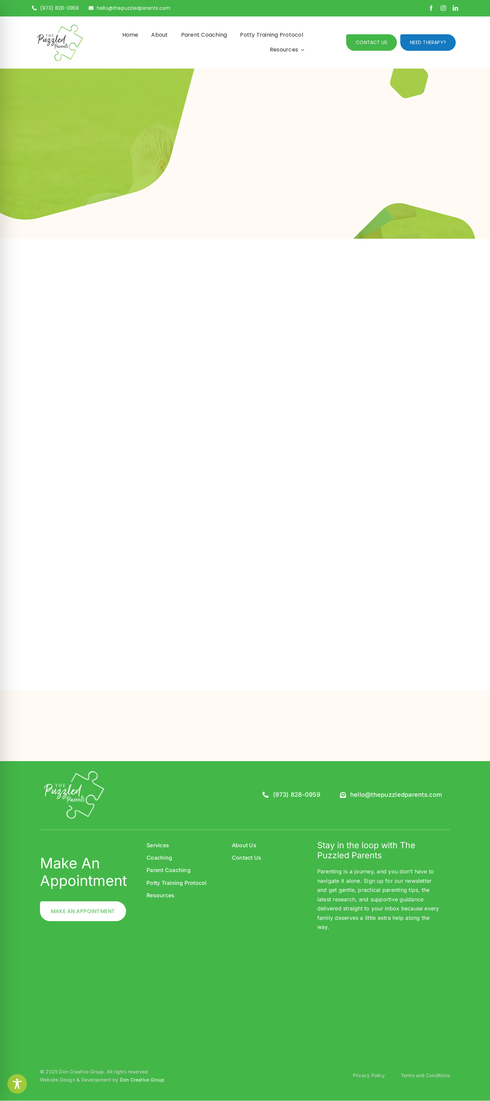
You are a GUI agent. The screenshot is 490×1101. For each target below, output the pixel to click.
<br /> (380, 986)
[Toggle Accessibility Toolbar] (17, 1083)
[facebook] (431, 8)
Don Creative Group (142, 1080)
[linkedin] (455, 8)
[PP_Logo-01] (59, 26)
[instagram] (443, 8)
